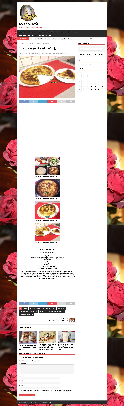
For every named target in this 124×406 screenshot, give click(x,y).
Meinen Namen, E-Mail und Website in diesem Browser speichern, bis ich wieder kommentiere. (46, 390)
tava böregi (61, 308)
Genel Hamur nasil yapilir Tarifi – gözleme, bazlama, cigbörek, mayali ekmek (66, 346)
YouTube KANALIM (52, 32)
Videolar (40, 32)
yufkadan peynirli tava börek (54, 311)
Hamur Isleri (43, 53)
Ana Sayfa (22, 32)
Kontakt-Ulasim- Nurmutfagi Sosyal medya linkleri (36, 35)
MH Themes (49, 402)
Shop (62, 32)
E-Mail (21, 381)
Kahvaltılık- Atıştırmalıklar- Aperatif (54, 53)
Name (21, 376)
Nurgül (32, 53)
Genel (37, 53)
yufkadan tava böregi (27, 314)
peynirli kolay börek (49, 308)
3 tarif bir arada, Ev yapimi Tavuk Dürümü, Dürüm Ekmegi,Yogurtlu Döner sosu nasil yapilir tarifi (47, 346)
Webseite (21, 385)
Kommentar (22, 363)
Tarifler (31, 32)
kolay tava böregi (35, 308)
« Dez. (79, 92)
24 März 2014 (25, 53)
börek (25, 308)
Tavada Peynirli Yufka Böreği (29, 311)
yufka (41, 311)
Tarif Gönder (72, 32)
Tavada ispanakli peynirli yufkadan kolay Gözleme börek (27, 347)
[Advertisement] (47, 129)
